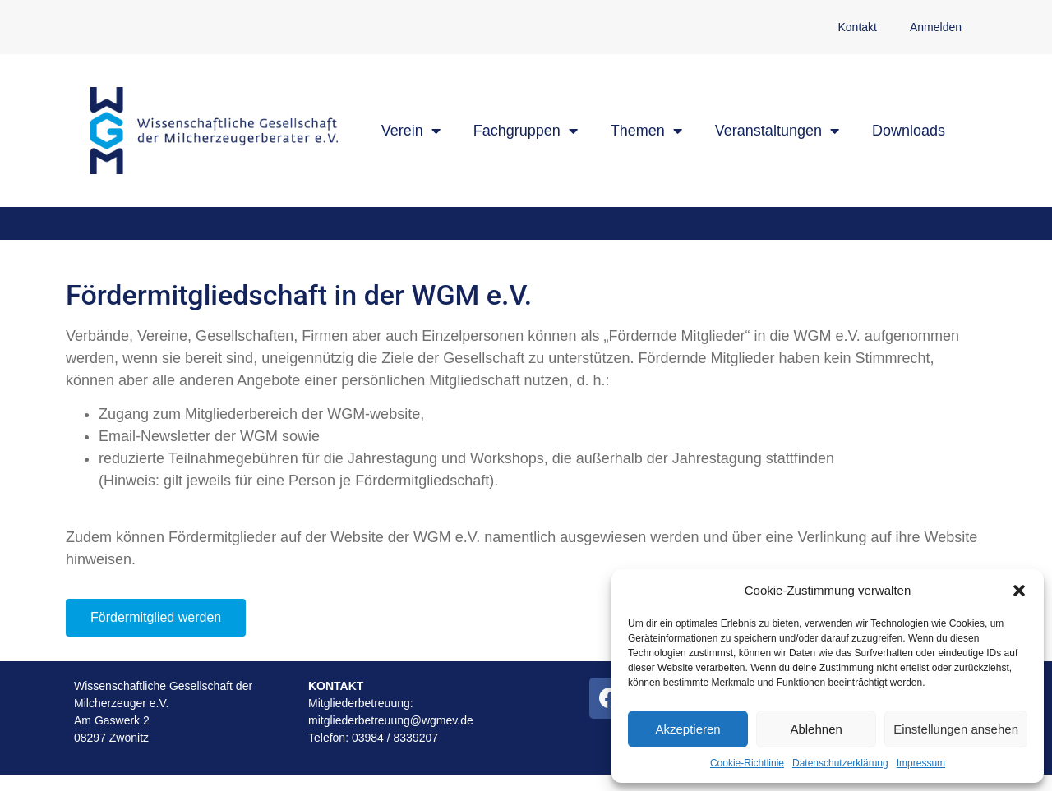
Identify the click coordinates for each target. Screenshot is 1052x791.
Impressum (921, 763)
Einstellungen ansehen (955, 729)
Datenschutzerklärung (840, 763)
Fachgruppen (525, 130)
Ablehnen (816, 729)
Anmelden (936, 27)
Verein (411, 130)
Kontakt (856, 27)
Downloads (908, 130)
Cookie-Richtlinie (747, 763)
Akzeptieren (687, 729)
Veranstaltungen (777, 130)
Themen (646, 130)
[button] (1019, 590)
